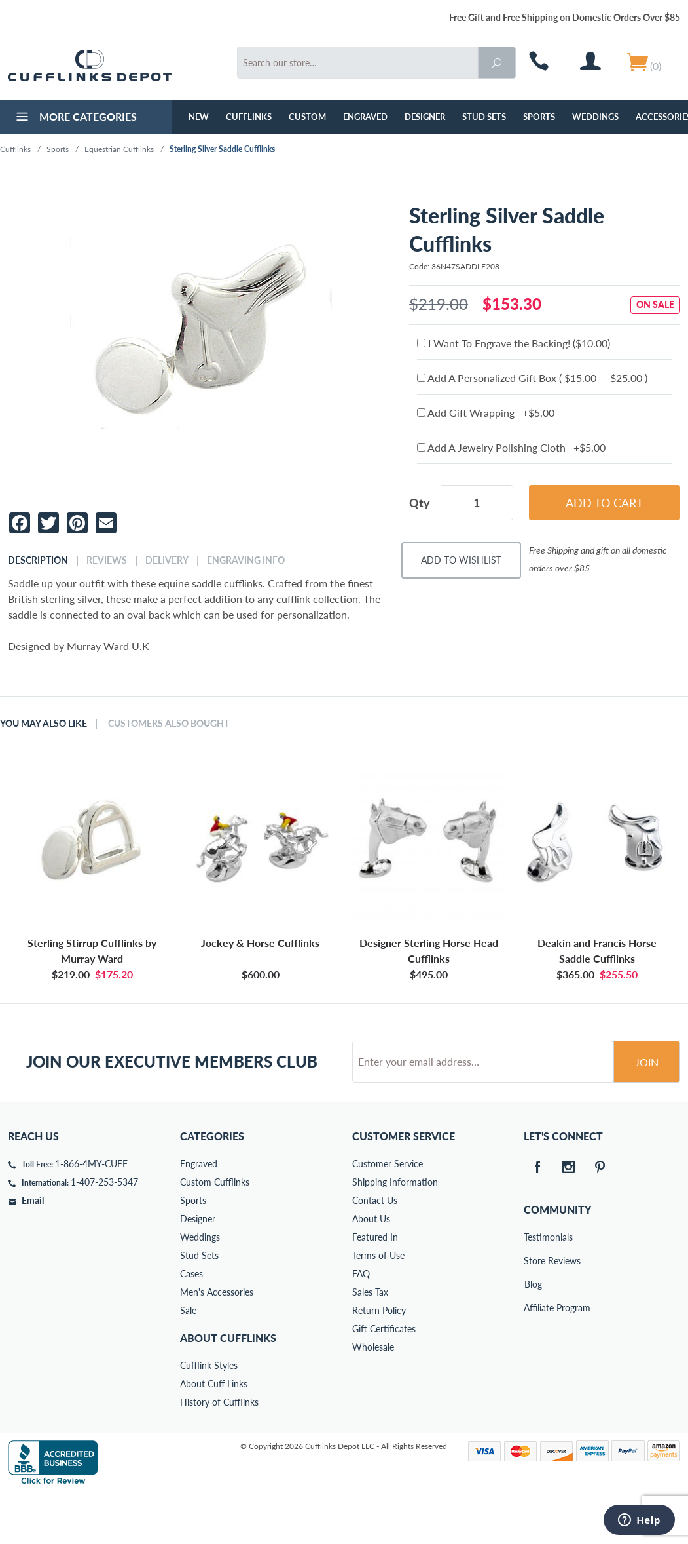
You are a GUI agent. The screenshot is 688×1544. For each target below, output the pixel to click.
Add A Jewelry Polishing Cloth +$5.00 (511, 447)
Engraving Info (246, 560)
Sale (188, 1360)
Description (38, 560)
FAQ (361, 1323)
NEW (199, 116)
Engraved (365, 116)
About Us (371, 1268)
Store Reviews (533, 1310)
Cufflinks (249, 116)
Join (647, 1112)
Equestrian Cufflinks (119, 149)
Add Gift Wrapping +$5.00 (485, 412)
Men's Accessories (216, 1341)
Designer (425, 116)
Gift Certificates (384, 1378)
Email (33, 1250)
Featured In (375, 1286)
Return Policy (379, 1360)
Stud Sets (484, 116)
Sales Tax (370, 1341)
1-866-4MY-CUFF (91, 1213)
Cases (191, 1323)
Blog (533, 1334)
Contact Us (374, 1250)
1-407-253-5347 (104, 1231)
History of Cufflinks (219, 1451)
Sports (539, 116)
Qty (419, 502)
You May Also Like (43, 723)
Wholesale (373, 1396)
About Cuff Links (213, 1433)
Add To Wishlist (461, 560)
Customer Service (387, 1213)
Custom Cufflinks (214, 1231)
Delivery (167, 560)
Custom (307, 116)
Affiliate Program (533, 1357)
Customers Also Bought (168, 723)
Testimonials (533, 1286)
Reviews (106, 560)
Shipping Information (395, 1231)
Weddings (595, 116)
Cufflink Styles (209, 1415)
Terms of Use (378, 1305)
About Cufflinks (228, 1387)
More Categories (75, 118)
